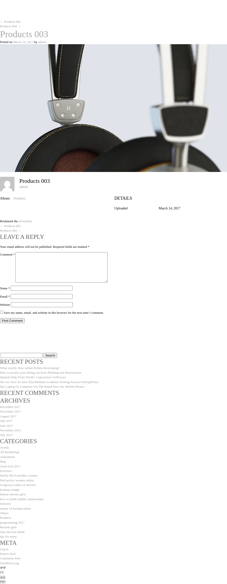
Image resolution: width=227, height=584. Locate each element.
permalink (25, 221)
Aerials (4, 445)
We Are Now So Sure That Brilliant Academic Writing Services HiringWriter (48, 381)
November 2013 (10, 428)
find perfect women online (16, 477)
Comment (7, 254)
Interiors (5, 500)
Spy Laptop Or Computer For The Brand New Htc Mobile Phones (41, 385)
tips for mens (8, 532)
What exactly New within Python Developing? (29, 367)
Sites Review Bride (12, 528)
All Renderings (9, 450)
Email (5, 296)
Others (4, 510)
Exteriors (6, 468)
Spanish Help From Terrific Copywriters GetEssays (32, 376)
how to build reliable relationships (21, 496)
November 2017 (10, 410)
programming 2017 (12, 519)
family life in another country (18, 473)
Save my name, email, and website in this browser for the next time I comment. (54, 312)
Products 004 (10, 26)
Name (5, 287)
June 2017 (6, 424)
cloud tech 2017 (10, 464)
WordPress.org (9, 559)
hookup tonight (9, 487)
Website (5, 304)
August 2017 (8, 415)
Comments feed (10, 554)
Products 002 (10, 21)
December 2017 (10, 405)
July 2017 (6, 419)
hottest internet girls (12, 491)
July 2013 (6, 433)
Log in (4, 545)
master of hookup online (15, 505)
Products (19, 198)
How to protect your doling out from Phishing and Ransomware (40, 372)
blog (3, 459)
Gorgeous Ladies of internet (17, 482)
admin (42, 41)
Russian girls (8, 523)
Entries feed (7, 549)
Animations (7, 454)
